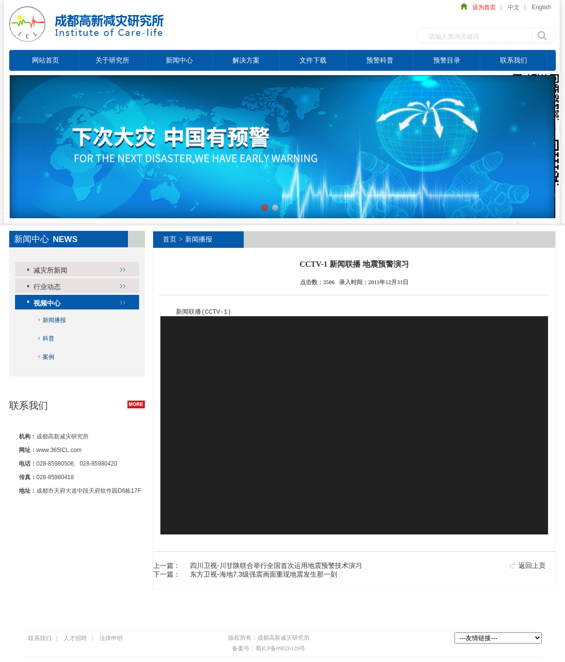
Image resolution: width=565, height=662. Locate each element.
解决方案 (246, 60)
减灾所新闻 (50, 270)
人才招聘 (75, 638)
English (541, 7)
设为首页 (482, 7)
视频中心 (47, 303)
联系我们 (513, 60)
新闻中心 (179, 60)
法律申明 (111, 638)
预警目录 (446, 60)
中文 (513, 7)
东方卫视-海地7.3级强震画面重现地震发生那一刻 (263, 575)
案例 (48, 357)
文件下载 (313, 60)
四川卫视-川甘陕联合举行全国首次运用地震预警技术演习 (276, 566)
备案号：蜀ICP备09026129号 (268, 649)
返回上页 (532, 566)
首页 (169, 239)
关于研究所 (112, 60)
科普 (48, 338)
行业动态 (47, 287)
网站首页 (45, 60)
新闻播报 (54, 320)
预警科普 (379, 60)
